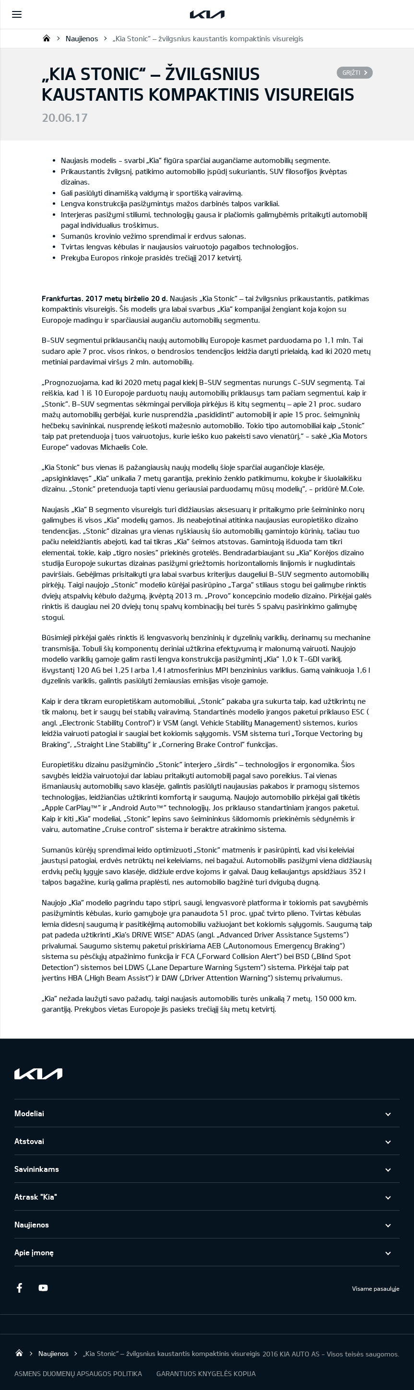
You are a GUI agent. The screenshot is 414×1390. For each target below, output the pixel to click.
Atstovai (29, 1140)
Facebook (19, 1288)
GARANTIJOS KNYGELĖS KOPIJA (206, 1373)
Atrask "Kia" (35, 1196)
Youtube (43, 1288)
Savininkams (36, 1168)
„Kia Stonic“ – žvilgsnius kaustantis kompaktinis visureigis (208, 38)
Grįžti (351, 72)
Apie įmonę (34, 1252)
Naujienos (82, 38)
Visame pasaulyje (376, 1288)
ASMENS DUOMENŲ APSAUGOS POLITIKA (78, 1373)
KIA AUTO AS (46, 38)
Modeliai (29, 1113)
